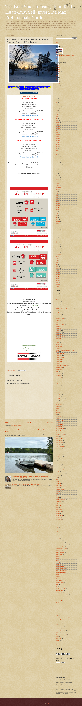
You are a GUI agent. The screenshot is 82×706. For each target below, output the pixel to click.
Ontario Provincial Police (61, 533)
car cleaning (58, 330)
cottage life (58, 348)
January (57, 65)
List (56, 495)
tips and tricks (59, 611)
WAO (57, 624)
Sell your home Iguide (60, 588)
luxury (57, 503)
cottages (58, 363)
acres (57, 293)
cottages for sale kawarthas (62, 365)
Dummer (58, 381)
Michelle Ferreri (59, 515)
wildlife (57, 636)
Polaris (57, 556)
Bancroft (57, 304)
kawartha (58, 471)
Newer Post (9, 422)
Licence (57, 493)
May (57, 77)
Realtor (57, 574)
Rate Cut (58, 562)
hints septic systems (60, 434)
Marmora (58, 513)
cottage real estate (60, 353)
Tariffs (57, 609)
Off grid (57, 527)
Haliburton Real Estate (61, 420)
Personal (58, 538)
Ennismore (58, 387)
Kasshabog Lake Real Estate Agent (63, 469)
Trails (57, 615)
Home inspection (59, 442)
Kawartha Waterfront (60, 473)
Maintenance (58, 505)
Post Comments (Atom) (16, 425)
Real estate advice (60, 566)
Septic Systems (59, 596)
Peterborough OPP (60, 546)
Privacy (57, 560)
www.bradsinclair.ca (29, 96)
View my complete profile (61, 58)
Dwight (57, 383)
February (58, 83)
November (58, 69)
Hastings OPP (59, 426)
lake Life (57, 481)
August (57, 89)
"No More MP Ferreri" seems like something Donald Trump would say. (27, 484)
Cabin (57, 322)
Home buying (59, 438)
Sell (56, 586)
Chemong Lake (59, 334)
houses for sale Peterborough (62, 452)
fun (56, 414)
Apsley (57, 299)
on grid (57, 531)
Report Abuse (59, 644)
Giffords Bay (58, 416)
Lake (57, 479)
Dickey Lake (58, 375)
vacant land (58, 621)
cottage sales (59, 359)
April (57, 79)
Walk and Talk (59, 622)
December (58, 67)
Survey (57, 607)
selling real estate (59, 590)
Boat (57, 310)
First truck (58, 406)
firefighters (58, 402)
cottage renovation (60, 357)
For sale (57, 410)
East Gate (58, 385)
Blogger (48, 703)
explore (57, 390)
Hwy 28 (57, 458)
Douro (57, 379)
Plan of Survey (59, 554)
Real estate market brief (61, 572)
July (57, 73)
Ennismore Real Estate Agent (62, 389)
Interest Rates (59, 464)
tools (57, 613)
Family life (58, 396)
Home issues (58, 444)
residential (58, 576)
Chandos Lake (59, 332)
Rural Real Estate (60, 582)
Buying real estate (60, 318)
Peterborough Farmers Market (62, 544)
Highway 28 (58, 430)
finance (57, 400)
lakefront (58, 487)
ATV (57, 303)
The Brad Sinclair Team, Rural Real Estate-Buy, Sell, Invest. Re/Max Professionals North (38, 12)
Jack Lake (58, 465)
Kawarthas (58, 475)
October (57, 85)
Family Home (59, 394)
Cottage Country (59, 344)
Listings (57, 497)
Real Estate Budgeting (61, 568)
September (58, 71)
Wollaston (58, 640)
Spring (57, 602)
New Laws (58, 523)
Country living (59, 369)
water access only (60, 626)
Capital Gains (59, 328)
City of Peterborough (60, 336)
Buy (56, 316)
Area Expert (58, 301)
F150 (57, 392)
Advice (57, 295)
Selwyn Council (59, 592)
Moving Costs (59, 519)
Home (29, 422)
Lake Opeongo (59, 485)
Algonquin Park (59, 297)
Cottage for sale (59, 346)
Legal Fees (58, 491)
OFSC (57, 529)
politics (57, 558)
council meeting (59, 367)
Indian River (58, 461)
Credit (57, 371)
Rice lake (58, 578)
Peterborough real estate (61, 548)
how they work (59, 454)
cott (56, 340)
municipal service (59, 521)
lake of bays (58, 483)
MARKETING (59, 511)
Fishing (57, 408)
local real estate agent (60, 499)
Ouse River (58, 534)
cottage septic (59, 361)
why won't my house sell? (61, 634)
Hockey (57, 436)
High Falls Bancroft (60, 428)
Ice (56, 460)
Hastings (58, 422)
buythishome (58, 320)
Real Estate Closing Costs (61, 570)
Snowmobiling (59, 600)
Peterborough (59, 540)
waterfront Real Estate (61, 630)
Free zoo (58, 412)
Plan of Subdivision (60, 552)
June (57, 75)
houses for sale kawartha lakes (62, 450)
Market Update (59, 509)
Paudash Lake (59, 536)
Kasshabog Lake (59, 467)
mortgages (58, 517)
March (57, 81)
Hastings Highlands (60, 424)
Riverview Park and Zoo (61, 580)
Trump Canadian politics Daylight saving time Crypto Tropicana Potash (66, 618)
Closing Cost (58, 338)
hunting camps (59, 456)
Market (57, 507)
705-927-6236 (33, 306)
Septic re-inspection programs (62, 594)
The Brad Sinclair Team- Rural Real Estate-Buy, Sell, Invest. (65, 56)
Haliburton (58, 418)
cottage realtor (59, 355)
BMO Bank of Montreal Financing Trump (65, 308)
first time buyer (59, 404)
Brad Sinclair (58, 312)
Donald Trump (59, 377)
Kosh (57, 477)
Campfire (58, 326)
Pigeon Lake (58, 550)
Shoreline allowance (60, 598)
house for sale (59, 448)
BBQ (57, 306)
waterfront (58, 628)
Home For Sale (59, 440)
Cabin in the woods (60, 324)
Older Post (49, 422)
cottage (57, 342)
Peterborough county (60, 542)
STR (57, 606)
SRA (57, 604)
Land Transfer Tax (60, 489)
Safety (57, 584)
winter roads (58, 638)
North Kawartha (59, 525)
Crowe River (58, 373)
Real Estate (58, 564)
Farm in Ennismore (60, 398)
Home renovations (60, 446)
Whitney (57, 632)
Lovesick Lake (59, 501)
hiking (57, 432)
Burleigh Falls (59, 314)
